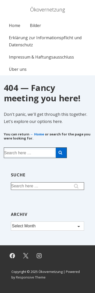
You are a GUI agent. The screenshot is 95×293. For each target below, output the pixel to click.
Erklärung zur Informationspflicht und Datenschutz (45, 41)
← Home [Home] (37, 134)
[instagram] (39, 255)
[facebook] (12, 255)
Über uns (18, 69)
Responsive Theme (31, 277)
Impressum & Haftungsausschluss (41, 57)
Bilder (35, 25)
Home (14, 25)
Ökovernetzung (47, 9)
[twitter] (26, 255)
